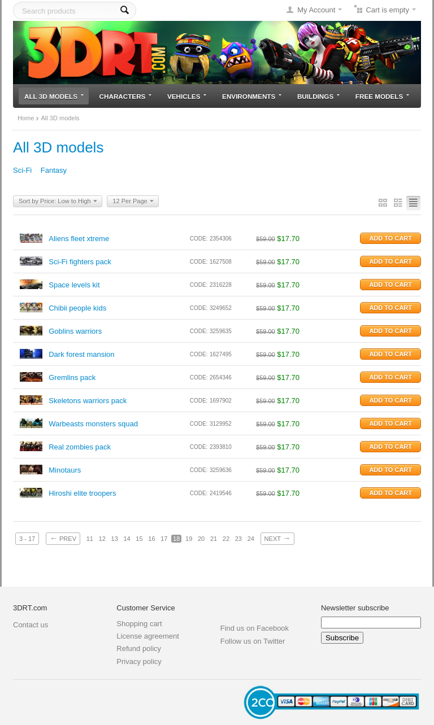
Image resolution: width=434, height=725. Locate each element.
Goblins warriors (75, 331)
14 (126, 538)
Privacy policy (138, 661)
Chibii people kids (77, 308)
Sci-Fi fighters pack (80, 261)
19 (188, 538)
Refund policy (138, 648)
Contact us (30, 625)
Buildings (318, 96)
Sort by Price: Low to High (58, 201)
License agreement (147, 636)
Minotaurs (65, 470)
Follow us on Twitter (252, 641)
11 (89, 538)
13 (114, 538)
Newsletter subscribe (355, 608)
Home (26, 118)
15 (139, 538)
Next (277, 538)
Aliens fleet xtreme (79, 238)
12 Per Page (132, 201)
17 (163, 538)
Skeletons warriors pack (88, 400)
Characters (125, 96)
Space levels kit (74, 285)
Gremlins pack (72, 377)
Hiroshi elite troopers (82, 493)
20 (201, 538)
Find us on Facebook (254, 628)
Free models (382, 96)
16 (151, 538)
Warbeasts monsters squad (93, 424)
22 (226, 538)
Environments (251, 96)
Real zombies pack (80, 447)
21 (213, 538)
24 (251, 538)
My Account (316, 10)
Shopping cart (139, 623)
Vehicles (186, 96)
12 (102, 538)
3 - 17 (27, 538)
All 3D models (54, 96)
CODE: (199, 238)
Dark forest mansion (81, 354)
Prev (63, 538)
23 (238, 538)
